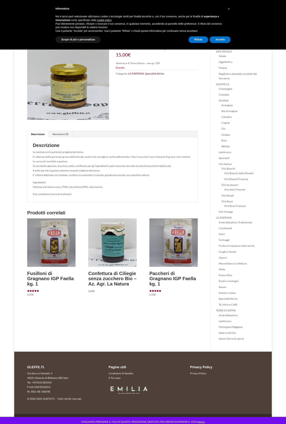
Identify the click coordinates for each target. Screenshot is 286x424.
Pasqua (223, 67)
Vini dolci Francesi (234, 189)
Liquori (223, 257)
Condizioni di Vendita (121, 373)
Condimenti (225, 228)
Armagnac (227, 105)
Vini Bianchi (228, 168)
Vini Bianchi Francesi (236, 179)
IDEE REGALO (224, 51)
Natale (222, 56)
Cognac (225, 122)
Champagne (225, 88)
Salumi (222, 287)
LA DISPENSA (136, 73)
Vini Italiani (225, 164)
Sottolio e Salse (227, 292)
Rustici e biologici (229, 281)
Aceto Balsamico (228, 315)
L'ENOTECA (222, 84)
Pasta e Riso (225, 275)
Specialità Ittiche (154, 73)
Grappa (225, 134)
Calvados (226, 116)
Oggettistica (225, 61)
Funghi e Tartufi (227, 251)
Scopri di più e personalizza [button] (78, 39)
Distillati (224, 100)
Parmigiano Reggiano (231, 326)
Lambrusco (225, 152)
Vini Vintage (226, 211)
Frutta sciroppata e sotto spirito (237, 245)
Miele (222, 269)
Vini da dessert (229, 184)
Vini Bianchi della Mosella (239, 173)
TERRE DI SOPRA (226, 310)
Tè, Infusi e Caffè (228, 304)
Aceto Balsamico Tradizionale (235, 222)
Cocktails (224, 94)
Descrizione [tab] (38, 134)
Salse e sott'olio (227, 332)
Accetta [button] (220, 39)
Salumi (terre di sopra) (231, 338)
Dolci (222, 234)
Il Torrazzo (115, 377)
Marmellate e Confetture (233, 263)
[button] (229, 9)
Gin (223, 128)
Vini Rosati (227, 195)
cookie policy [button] (104, 20)
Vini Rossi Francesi (235, 205)
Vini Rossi (227, 201)
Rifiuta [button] (198, 39)
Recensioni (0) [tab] (60, 134)
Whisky (225, 146)
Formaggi (224, 239)
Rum (224, 140)
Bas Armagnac (229, 111)
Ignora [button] (201, 421)
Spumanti (224, 158)
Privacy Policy (198, 373)
